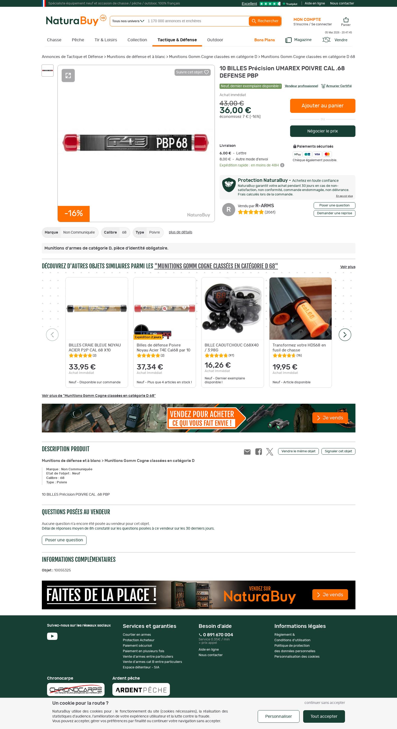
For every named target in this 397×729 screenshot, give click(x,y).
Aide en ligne (315, 3)
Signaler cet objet (338, 451)
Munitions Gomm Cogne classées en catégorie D (213, 57)
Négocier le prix (322, 131)
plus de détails (180, 232)
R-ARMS (256, 206)
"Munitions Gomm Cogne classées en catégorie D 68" (216, 266)
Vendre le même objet (298, 451)
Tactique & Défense (177, 40)
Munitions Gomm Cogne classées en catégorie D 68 (308, 57)
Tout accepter (323, 716)
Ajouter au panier (323, 105)
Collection (137, 40)
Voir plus (347, 267)
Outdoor (215, 40)
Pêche (78, 40)
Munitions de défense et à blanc (136, 57)
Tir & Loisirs (106, 40)
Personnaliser (278, 716)
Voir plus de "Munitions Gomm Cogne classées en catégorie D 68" (99, 396)
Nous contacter (342, 3)
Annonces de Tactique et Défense (72, 57)
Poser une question (334, 205)
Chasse (54, 40)
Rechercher (265, 21)
